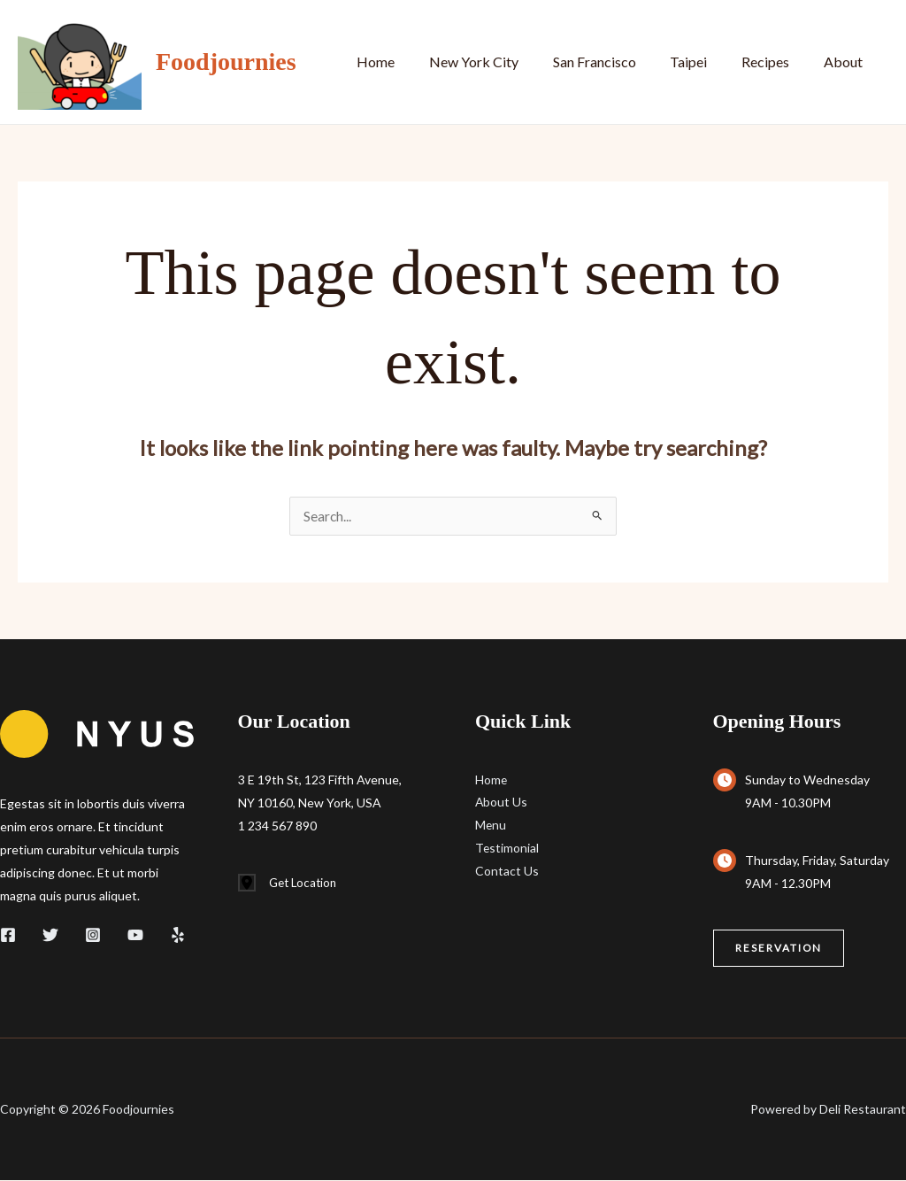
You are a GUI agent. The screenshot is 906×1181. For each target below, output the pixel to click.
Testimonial (507, 849)
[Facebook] (8, 936)
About (845, 61)
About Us (501, 803)
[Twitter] (50, 936)
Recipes (774, 61)
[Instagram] (93, 936)
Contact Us (507, 872)
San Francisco (614, 61)
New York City (500, 61)
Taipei (703, 61)
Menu (491, 826)
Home (408, 61)
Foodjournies (226, 61)
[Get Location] (290, 884)
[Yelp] (178, 936)
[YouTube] (135, 936)
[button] (779, 949)
